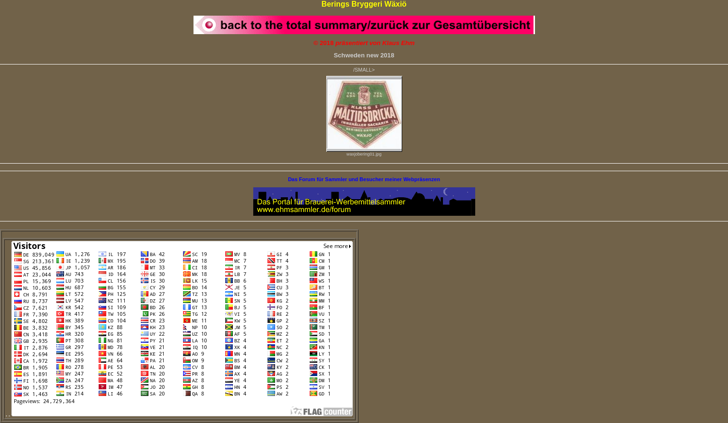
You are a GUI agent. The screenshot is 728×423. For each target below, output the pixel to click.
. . (179, 414)
